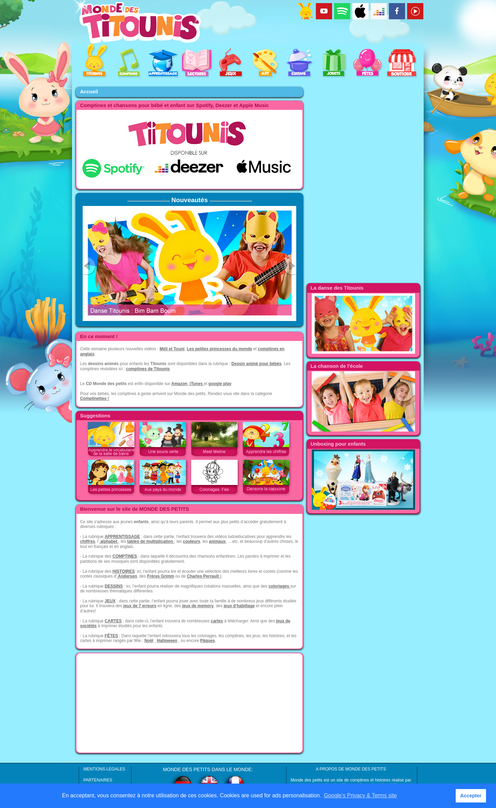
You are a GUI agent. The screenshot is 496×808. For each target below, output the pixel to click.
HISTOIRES (124, 571)
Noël (148, 640)
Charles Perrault (203, 576)
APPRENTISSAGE (122, 536)
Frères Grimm (160, 576)
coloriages (279, 586)
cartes (217, 621)
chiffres (87, 541)
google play (219, 383)
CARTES (113, 621)
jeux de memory (198, 605)
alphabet (108, 541)
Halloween (167, 640)
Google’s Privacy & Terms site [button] (360, 795)
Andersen (127, 576)
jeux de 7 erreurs (139, 605)
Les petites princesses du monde (219, 348)
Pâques (207, 640)
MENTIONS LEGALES (104, 769)
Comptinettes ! (94, 398)
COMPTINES (125, 556)
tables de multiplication (150, 541)
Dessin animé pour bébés (256, 363)
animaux (217, 541)
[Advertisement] (189, 703)
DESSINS (114, 586)
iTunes (196, 383)
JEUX (110, 601)
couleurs (191, 541)
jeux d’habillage (239, 605)
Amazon (179, 383)
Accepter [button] (471, 795)
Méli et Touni (171, 348)
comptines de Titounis (148, 368)
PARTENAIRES (97, 780)
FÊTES (111, 635)
